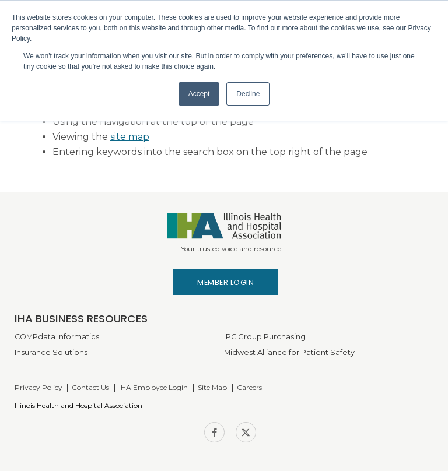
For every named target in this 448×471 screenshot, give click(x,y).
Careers (249, 387)
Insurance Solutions (51, 352)
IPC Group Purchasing (265, 336)
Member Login (225, 282)
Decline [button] (248, 94)
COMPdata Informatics (57, 336)
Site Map (212, 387)
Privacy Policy (38, 387)
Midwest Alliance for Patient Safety (289, 352)
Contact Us (90, 387)
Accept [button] (199, 94)
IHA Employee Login (153, 387)
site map (129, 136)
